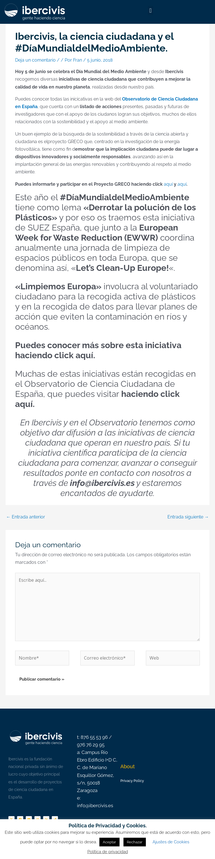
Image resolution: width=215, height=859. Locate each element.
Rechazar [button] (134, 842)
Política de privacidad (107, 851)
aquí (169, 184)
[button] (150, 10)
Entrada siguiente (188, 517)
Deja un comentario (35, 60)
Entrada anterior (25, 517)
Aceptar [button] (109, 842)
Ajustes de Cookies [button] (171, 841)
